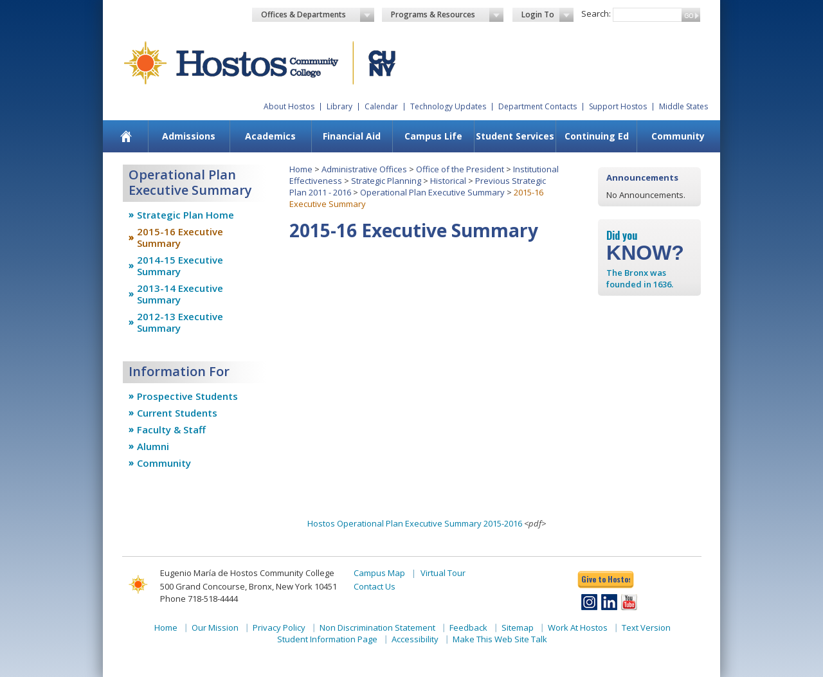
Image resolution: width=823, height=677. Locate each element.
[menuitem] (126, 136)
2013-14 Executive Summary (180, 293)
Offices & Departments (317, 15)
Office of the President (460, 169)
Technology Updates (448, 106)
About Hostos (289, 106)
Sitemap (518, 627)
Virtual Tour (443, 573)
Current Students (177, 413)
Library (339, 106)
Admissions (188, 136)
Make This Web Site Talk (500, 639)
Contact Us (374, 586)
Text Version (646, 627)
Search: (596, 13)
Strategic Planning (386, 180)
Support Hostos (618, 106)
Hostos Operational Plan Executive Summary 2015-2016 (414, 523)
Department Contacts (537, 106)
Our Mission (215, 627)
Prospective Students (187, 396)
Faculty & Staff (171, 429)
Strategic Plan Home (185, 215)
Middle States (683, 106)
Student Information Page (327, 639)
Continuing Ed (597, 136)
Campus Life (433, 136)
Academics (270, 136)
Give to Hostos (605, 578)
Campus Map (379, 573)
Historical (448, 180)
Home (300, 169)
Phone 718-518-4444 (199, 598)
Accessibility (415, 639)
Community (678, 136)
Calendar (381, 106)
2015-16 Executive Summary (180, 237)
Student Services (515, 136)
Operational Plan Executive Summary (432, 192)
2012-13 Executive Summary (180, 322)
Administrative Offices (364, 169)
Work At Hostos (578, 627)
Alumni (153, 446)
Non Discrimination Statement (377, 627)
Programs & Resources (447, 15)
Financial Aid (352, 136)
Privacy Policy (279, 627)
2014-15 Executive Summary (180, 265)
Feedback (468, 627)
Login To (547, 15)
